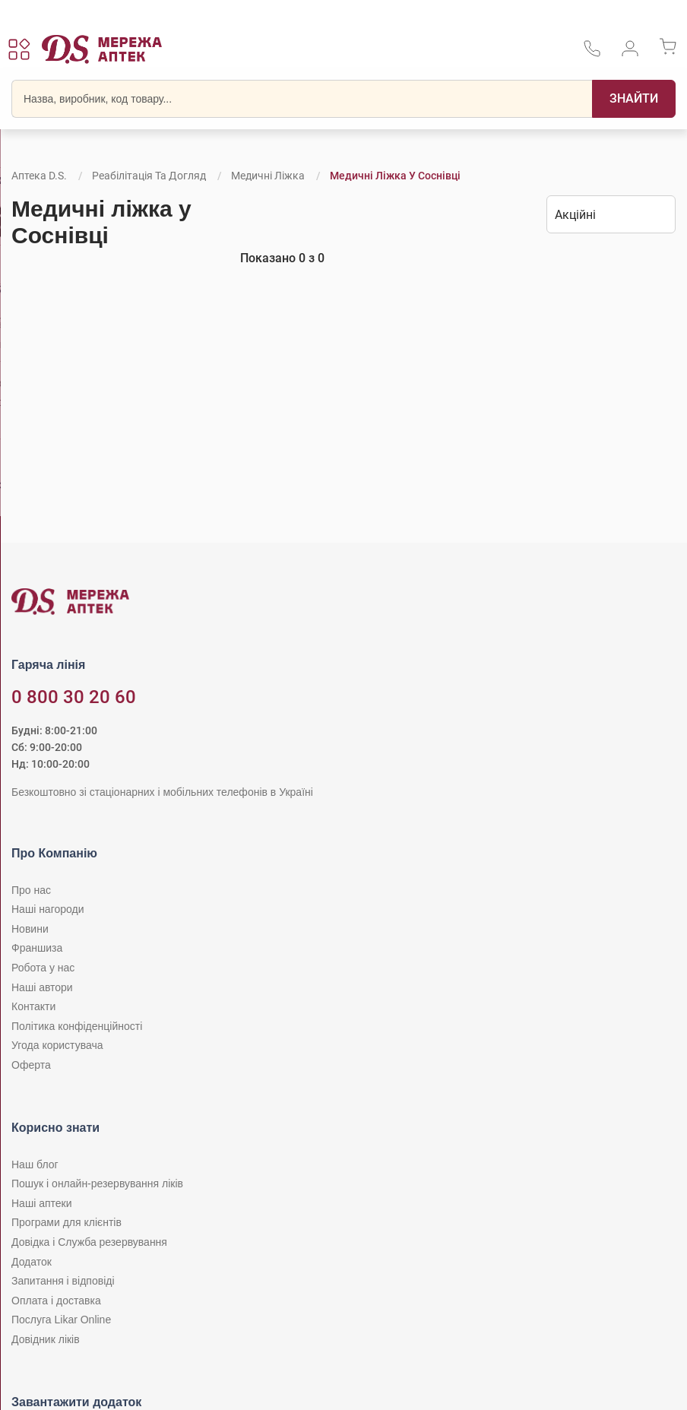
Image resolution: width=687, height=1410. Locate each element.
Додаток (31, 1262)
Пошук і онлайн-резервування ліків (97, 1183)
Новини (30, 929)
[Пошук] (634, 99)
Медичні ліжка (268, 176)
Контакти (33, 1006)
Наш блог (35, 1164)
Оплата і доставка (56, 1300)
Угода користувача (57, 1045)
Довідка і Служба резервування (89, 1242)
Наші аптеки (41, 1203)
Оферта (31, 1065)
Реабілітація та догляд (149, 176)
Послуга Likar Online (61, 1319)
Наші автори (42, 987)
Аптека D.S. (39, 176)
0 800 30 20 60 (73, 697)
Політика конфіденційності (76, 1026)
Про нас (31, 890)
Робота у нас (42, 968)
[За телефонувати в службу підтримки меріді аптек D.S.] (592, 53)
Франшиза (36, 948)
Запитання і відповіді (63, 1281)
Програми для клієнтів (66, 1222)
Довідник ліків (45, 1339)
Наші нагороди (47, 909)
